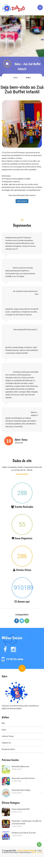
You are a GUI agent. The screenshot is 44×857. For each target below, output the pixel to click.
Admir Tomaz (37, 852)
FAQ (22, 723)
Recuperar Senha (22, 749)
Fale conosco (22, 201)
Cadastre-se (22, 742)
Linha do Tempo (22, 736)
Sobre (28, 78)
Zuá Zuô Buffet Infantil (26, 851)
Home (15, 78)
